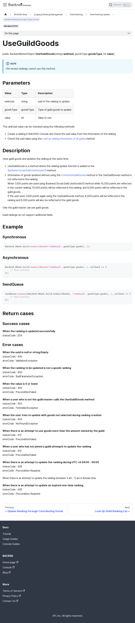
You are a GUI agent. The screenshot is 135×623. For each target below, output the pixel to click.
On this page (12, 33)
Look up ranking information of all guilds (63, 138)
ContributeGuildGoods (73, 175)
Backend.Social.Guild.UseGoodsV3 (27, 170)
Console (8, 567)
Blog (6, 572)
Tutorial (7, 533)
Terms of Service (14, 590)
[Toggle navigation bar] (5, 4)
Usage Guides (10, 538)
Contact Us (10, 601)
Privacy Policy (12, 595)
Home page (10, 562)
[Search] (120, 5)
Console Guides (11, 544)
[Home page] (6, 14)
